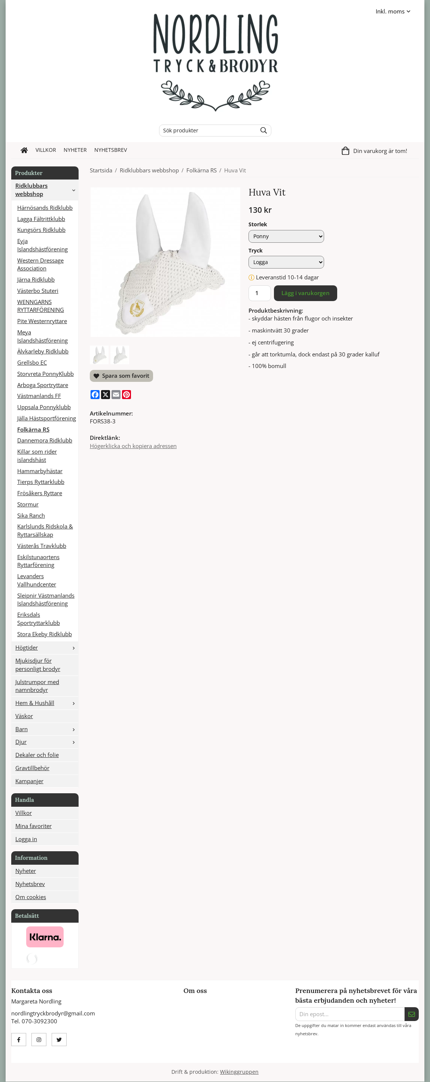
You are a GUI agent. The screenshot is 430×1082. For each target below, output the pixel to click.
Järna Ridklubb (36, 279)
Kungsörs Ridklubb (41, 229)
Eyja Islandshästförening (42, 245)
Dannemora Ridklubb (44, 440)
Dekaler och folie (37, 754)
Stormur (28, 504)
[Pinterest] (126, 394)
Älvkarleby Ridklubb (42, 351)
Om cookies (30, 897)
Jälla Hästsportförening (46, 418)
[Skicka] (412, 1014)
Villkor (46, 150)
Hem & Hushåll (46, 702)
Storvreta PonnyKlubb (45, 373)
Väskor (24, 716)
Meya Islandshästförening (42, 336)
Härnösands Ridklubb (45, 207)
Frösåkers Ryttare (39, 493)
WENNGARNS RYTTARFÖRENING (40, 306)
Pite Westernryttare (42, 321)
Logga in (26, 839)
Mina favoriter (33, 826)
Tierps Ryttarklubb (40, 481)
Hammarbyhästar (39, 471)
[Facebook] (95, 394)
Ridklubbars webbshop (46, 189)
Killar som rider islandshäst (37, 455)
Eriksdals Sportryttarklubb (38, 618)
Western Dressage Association (40, 264)
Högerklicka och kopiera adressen (133, 446)
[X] (105, 394)
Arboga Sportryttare (42, 385)
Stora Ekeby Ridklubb (44, 634)
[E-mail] (116, 394)
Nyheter (75, 150)
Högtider (46, 647)
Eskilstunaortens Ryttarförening (38, 561)
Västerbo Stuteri (37, 290)
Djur (46, 741)
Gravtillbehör (32, 768)
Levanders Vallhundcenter (36, 580)
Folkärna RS (33, 429)
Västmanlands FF (39, 395)
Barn (46, 729)
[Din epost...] (350, 1014)
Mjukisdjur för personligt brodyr (37, 664)
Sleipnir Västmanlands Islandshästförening (45, 599)
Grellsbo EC (32, 362)
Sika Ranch (31, 515)
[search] (262, 130)
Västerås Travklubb (41, 545)
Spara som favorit (121, 375)
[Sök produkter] (206, 130)
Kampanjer (29, 781)
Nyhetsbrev (110, 150)
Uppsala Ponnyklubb (44, 407)
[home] (24, 150)
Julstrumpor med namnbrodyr (37, 686)
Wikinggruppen (239, 1072)
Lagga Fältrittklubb (41, 219)
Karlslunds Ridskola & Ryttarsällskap (45, 530)
